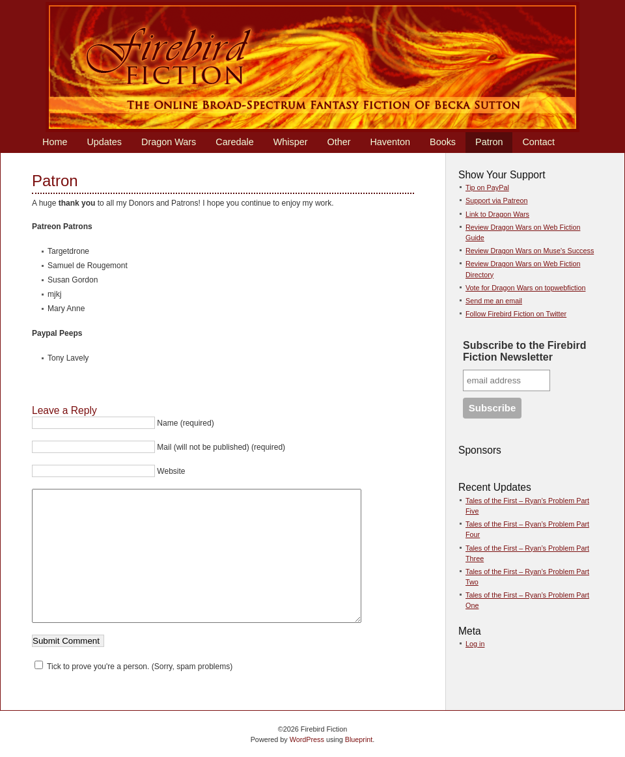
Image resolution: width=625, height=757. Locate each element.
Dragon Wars (168, 142)
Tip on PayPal (487, 187)
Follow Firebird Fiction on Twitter (515, 314)
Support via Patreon (496, 200)
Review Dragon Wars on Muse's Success (529, 251)
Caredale (234, 142)
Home (54, 142)
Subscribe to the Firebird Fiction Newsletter (524, 351)
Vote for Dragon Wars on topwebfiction (525, 288)
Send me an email (493, 301)
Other (338, 142)
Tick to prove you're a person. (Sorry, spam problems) (133, 666)
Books (443, 142)
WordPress (307, 739)
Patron (489, 142)
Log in (474, 644)
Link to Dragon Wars (497, 214)
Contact (538, 142)
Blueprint (359, 739)
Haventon (390, 142)
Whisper (290, 142)
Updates (104, 142)
